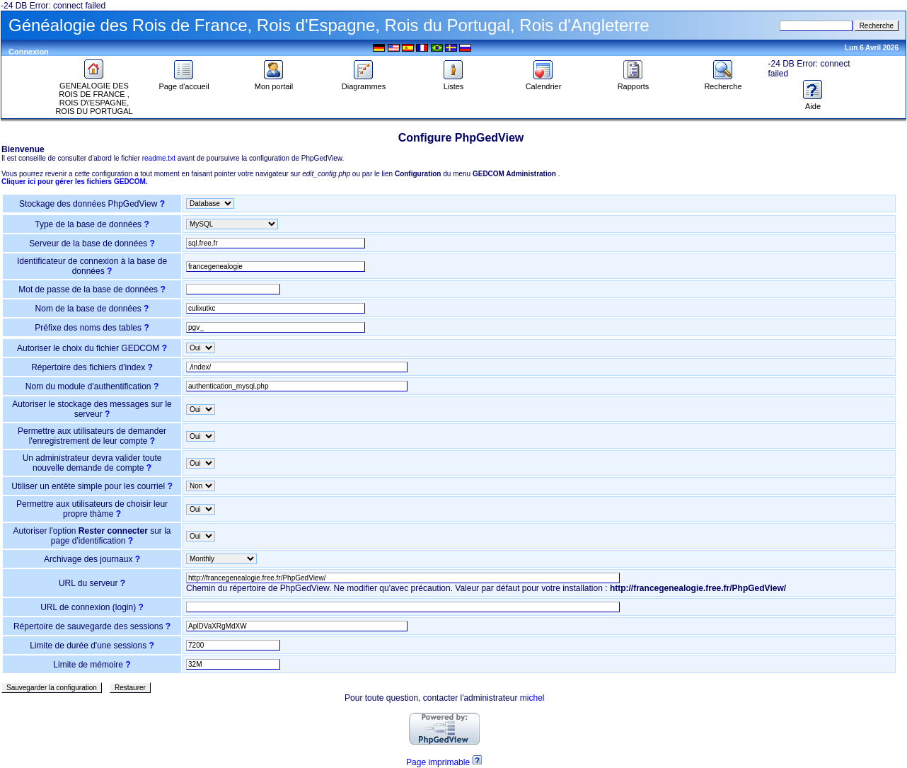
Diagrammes (364, 83)
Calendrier (544, 83)
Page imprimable (438, 762)
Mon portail (274, 83)
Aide (813, 102)
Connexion (28, 51)
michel (532, 698)
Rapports (633, 83)
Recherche (722, 83)
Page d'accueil (183, 83)
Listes (453, 83)
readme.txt (158, 158)
